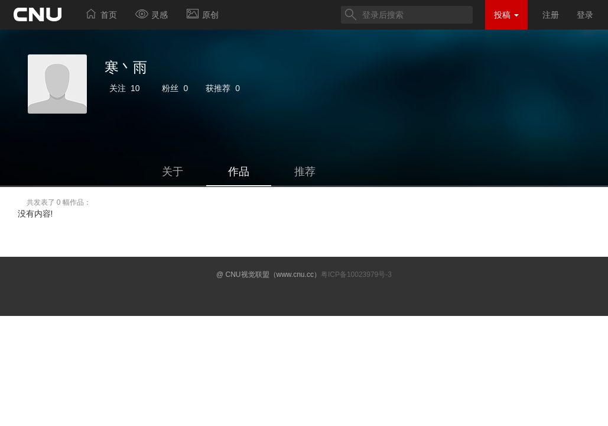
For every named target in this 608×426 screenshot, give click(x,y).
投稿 (506, 15)
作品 (238, 172)
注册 (550, 15)
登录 (585, 15)
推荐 (305, 172)
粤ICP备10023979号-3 (356, 274)
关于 (172, 172)
